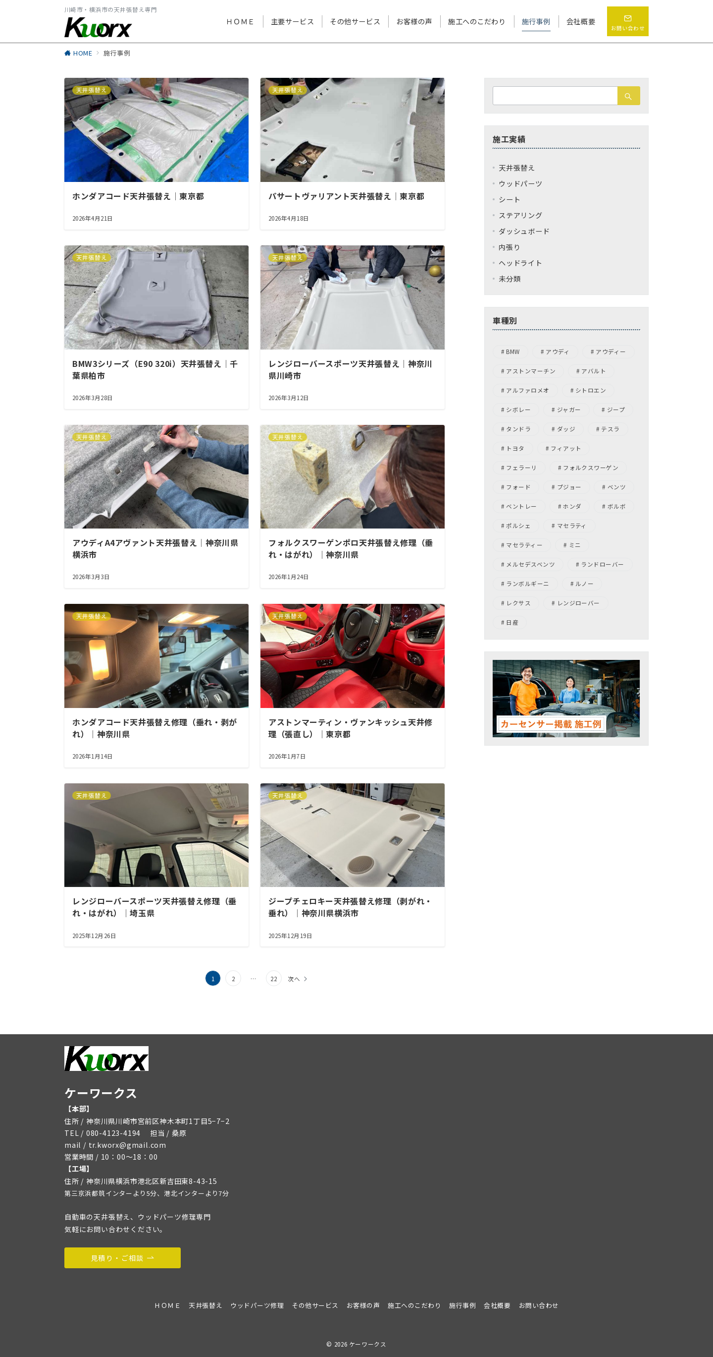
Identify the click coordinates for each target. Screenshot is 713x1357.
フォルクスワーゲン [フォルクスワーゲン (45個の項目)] (590, 468)
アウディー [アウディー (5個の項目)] (611, 351)
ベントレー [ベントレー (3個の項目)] (521, 506)
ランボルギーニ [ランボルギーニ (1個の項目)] (527, 584)
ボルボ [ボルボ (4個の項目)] (617, 506)
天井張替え (517, 168)
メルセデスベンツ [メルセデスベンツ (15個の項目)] (530, 564)
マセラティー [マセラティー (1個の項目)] (524, 545)
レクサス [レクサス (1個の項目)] (518, 603)
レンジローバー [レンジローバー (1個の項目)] (578, 603)
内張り (509, 247)
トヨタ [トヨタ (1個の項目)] (515, 448)
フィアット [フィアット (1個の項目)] (566, 448)
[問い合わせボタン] (628, 21)
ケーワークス (368, 1344)
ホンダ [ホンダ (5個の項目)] (572, 506)
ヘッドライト (521, 263)
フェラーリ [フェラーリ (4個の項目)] (521, 468)
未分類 (509, 279)
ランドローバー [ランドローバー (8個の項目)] (602, 564)
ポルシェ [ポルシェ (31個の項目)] (518, 526)
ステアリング (521, 215)
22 (273, 979)
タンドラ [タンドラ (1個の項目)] (518, 429)
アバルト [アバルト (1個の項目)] (593, 371)
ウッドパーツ (521, 183)
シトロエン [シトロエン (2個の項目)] (590, 390)
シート (509, 199)
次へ (294, 979)
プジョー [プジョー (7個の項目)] (569, 487)
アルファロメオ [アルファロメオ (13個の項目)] (527, 390)
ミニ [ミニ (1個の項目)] (575, 545)
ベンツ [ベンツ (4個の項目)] (617, 487)
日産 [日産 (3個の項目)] (512, 622)
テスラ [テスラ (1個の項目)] (610, 429)
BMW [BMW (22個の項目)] (512, 351)
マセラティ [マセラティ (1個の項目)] (572, 526)
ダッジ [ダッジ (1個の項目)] (566, 429)
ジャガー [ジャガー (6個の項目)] (569, 409)
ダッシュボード (524, 231)
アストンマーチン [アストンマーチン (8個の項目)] (531, 371)
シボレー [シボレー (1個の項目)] (518, 409)
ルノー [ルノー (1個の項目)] (584, 584)
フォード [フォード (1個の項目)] (518, 487)
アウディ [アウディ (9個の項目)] (558, 351)
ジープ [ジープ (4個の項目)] (616, 409)
